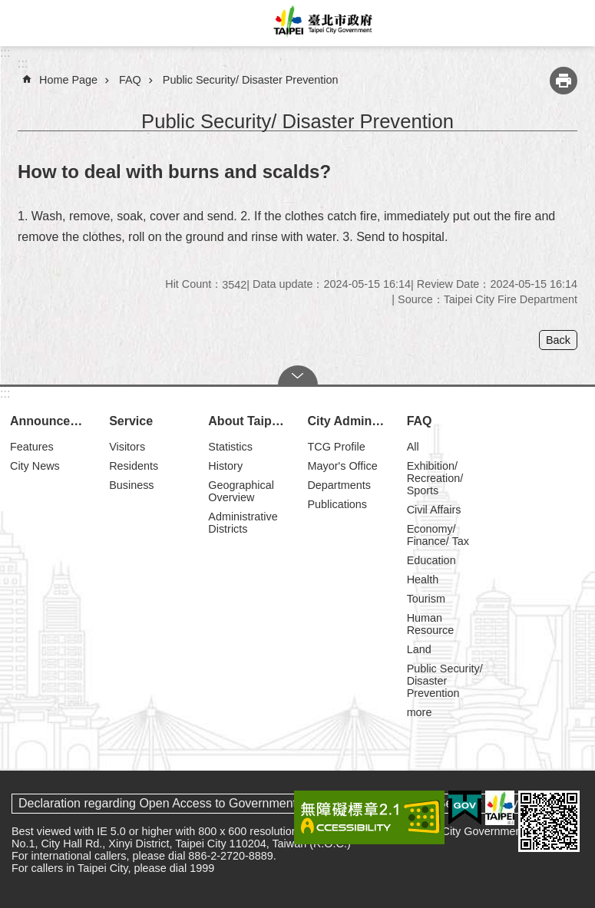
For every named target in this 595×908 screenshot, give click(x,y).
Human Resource (431, 624)
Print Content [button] (563, 80)
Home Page (68, 80)
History (225, 466)
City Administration (349, 421)
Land (419, 649)
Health (423, 579)
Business (131, 485)
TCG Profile (336, 447)
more (419, 712)
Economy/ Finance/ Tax (438, 535)
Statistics (230, 447)
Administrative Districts (242, 522)
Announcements (52, 421)
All (413, 447)
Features (32, 447)
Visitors (127, 447)
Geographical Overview (241, 491)
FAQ (130, 80)
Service (131, 421)
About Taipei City (250, 421)
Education (431, 560)
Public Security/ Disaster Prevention (251, 80)
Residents (133, 466)
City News (35, 466)
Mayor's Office (342, 466)
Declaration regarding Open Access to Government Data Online (191, 803)
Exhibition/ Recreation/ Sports (435, 478)
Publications (337, 504)
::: (5, 52)
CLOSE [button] (298, 375)
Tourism (426, 599)
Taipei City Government (320, 23)
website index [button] (23, 23)
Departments (338, 485)
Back (558, 340)
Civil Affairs (434, 510)
